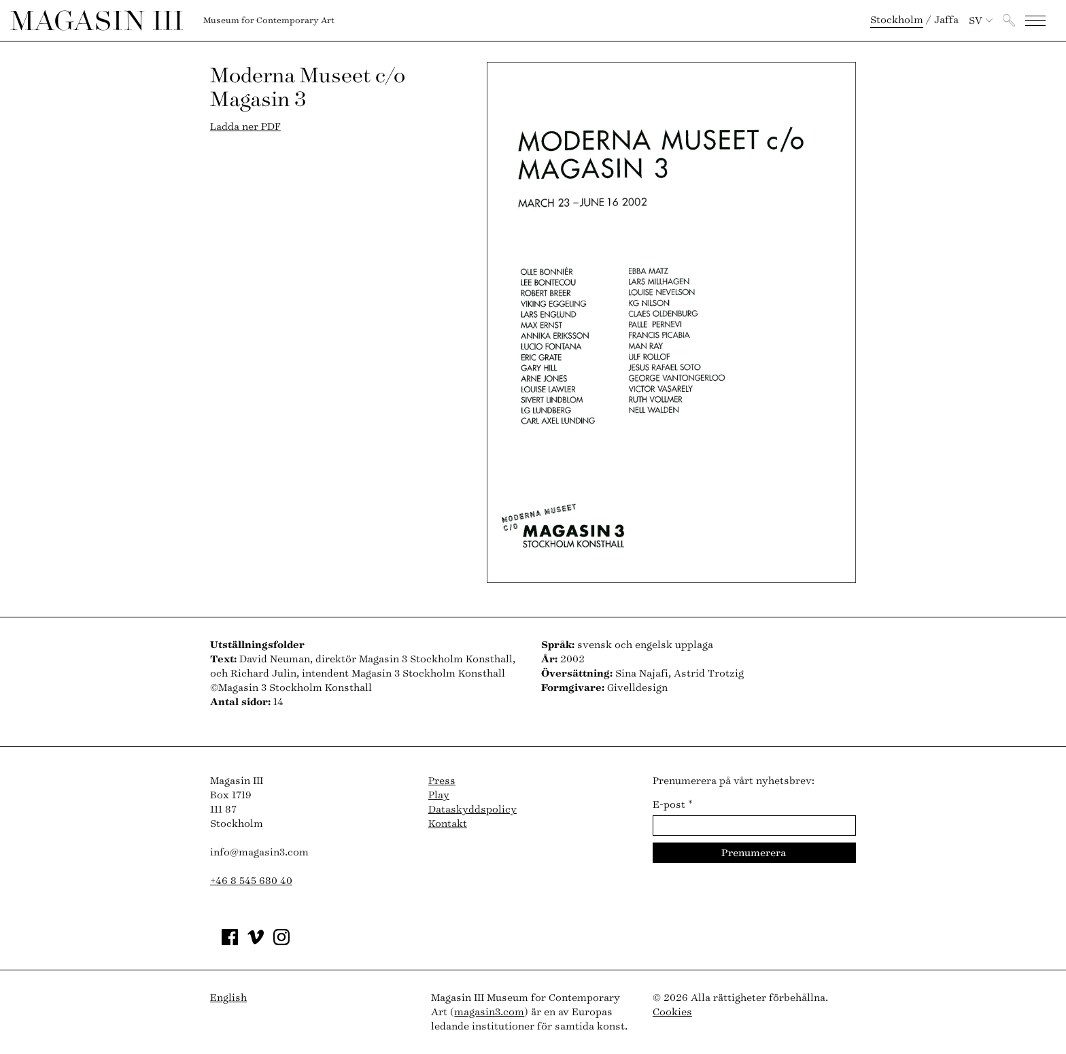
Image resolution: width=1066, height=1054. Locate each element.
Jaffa (946, 20)
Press (441, 781)
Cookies (672, 1012)
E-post (673, 805)
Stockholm (896, 20)
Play (438, 795)
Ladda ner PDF (245, 127)
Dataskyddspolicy (472, 809)
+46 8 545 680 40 (251, 881)
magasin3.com (489, 1012)
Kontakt (447, 824)
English (228, 998)
